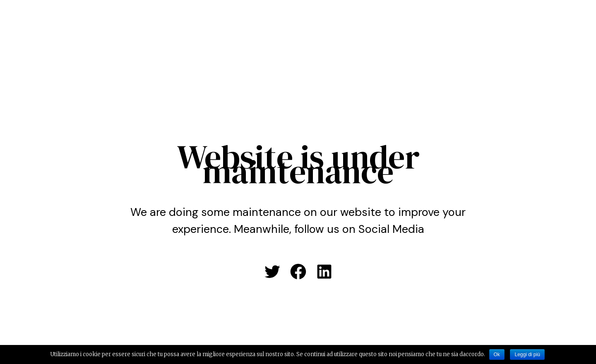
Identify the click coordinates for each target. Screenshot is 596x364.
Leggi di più (527, 354)
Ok (497, 354)
